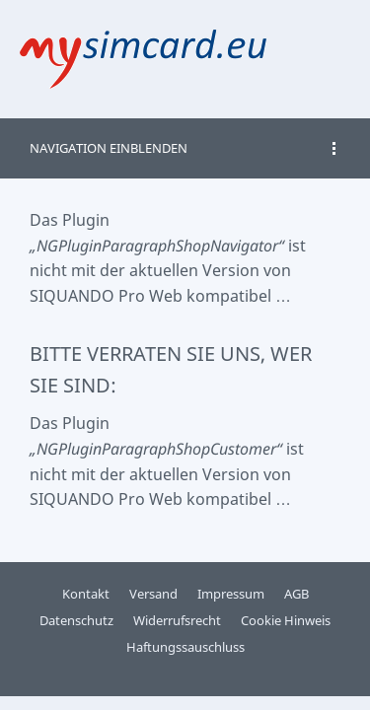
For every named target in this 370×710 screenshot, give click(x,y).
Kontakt (86, 594)
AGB (296, 594)
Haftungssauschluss (185, 647)
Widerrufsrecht (177, 620)
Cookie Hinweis (286, 620)
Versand (153, 594)
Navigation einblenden (108, 148)
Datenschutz (76, 620)
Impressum (230, 594)
